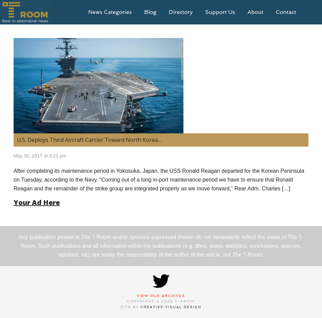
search (312, 12)
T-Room (25, 12)
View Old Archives (161, 296)
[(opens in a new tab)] (161, 85)
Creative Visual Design (171, 307)
